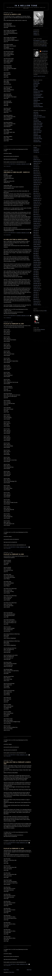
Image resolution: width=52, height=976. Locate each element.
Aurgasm (35, 147)
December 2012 (36, 177)
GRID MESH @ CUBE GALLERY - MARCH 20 (17, 172)
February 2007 (36, 301)
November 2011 (36, 200)
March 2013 (35, 172)
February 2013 (36, 173)
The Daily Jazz (36, 152)
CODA (34, 88)
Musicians (35, 31)
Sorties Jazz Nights (37, 137)
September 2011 (36, 203)
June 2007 (35, 294)
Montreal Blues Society (37, 126)
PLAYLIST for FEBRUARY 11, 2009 (14, 848)
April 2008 (35, 276)
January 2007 (36, 302)
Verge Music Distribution (38, 106)
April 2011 (35, 212)
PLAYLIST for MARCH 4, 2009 (12, 14)
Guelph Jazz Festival (37, 115)
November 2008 (36, 264)
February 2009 (36, 258)
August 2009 (35, 248)
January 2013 (36, 175)
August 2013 (35, 163)
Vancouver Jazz (36, 140)
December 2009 (36, 241)
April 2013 (35, 170)
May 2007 (35, 295)
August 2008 (35, 269)
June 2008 (35, 272)
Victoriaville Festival (37, 141)
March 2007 (35, 299)
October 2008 (36, 265)
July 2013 (35, 164)
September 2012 (36, 182)
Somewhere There (37, 135)
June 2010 (35, 230)
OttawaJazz (35, 134)
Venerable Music (36, 105)
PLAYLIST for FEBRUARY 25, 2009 (14, 323)
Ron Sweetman (36, 40)
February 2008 (36, 279)
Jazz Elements (36, 149)
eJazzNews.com (36, 92)
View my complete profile (39, 76)
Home (18, 969)
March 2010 (35, 235)
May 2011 (35, 210)
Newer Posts (6, 969)
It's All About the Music (37, 94)
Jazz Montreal (36, 120)
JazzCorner (35, 98)
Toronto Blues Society (37, 138)
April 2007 (35, 297)
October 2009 (36, 244)
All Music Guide (36, 83)
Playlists (8, 166)
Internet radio (44, 45)
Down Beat (35, 89)
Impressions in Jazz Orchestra (39, 116)
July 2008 (35, 271)
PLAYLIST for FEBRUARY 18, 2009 (14, 554)
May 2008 (35, 274)
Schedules (8, 317)
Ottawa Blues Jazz (37, 127)
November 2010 (36, 221)
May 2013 (35, 168)
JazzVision (35, 101)
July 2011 (35, 207)
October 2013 (36, 159)
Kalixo (45, 310)
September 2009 (36, 246)
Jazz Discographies (37, 95)
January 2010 (36, 239)
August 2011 (35, 205)
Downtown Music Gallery (38, 91)
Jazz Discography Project (38, 97)
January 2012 (36, 196)
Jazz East (35, 118)
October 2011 (36, 202)
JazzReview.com (36, 100)
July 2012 (35, 186)
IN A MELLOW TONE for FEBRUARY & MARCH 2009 (17, 763)
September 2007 (36, 288)
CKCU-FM (42, 41)
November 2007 (36, 285)
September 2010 (36, 225)
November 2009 (36, 242)
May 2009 (35, 253)
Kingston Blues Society (37, 123)
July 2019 (35, 157)
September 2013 (36, 161)
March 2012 (35, 193)
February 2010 (36, 237)
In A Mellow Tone (26, 6)
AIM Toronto (35, 112)
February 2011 (36, 216)
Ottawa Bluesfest (36, 129)
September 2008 (36, 267)
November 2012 (36, 179)
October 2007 (36, 287)
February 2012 (36, 195)
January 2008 (36, 281)
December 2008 (36, 262)
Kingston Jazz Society (37, 124)
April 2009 (35, 255)
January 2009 (36, 260)
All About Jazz (36, 81)
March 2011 (35, 214)
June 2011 (35, 209)
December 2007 (36, 283)
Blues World (35, 84)
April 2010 (35, 233)
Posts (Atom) (11, 972)
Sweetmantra (36, 150)
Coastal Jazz (35, 113)
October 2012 (36, 180)
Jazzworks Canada (37, 121)
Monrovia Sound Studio (38, 103)
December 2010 (36, 219)
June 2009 (35, 251)
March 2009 (35, 256)
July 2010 (35, 228)
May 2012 (35, 189)
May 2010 (35, 232)
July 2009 (35, 249)
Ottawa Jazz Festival (37, 130)
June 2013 (35, 166)
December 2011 (36, 198)
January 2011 (36, 218)
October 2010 (36, 223)
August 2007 (35, 290)
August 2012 (35, 184)
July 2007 (35, 292)
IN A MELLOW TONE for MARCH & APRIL (16, 239)
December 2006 (36, 304)
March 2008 (35, 278)
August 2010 (35, 226)
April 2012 (35, 191)
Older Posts (29, 969)
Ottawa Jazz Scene (37, 132)
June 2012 (35, 187)
